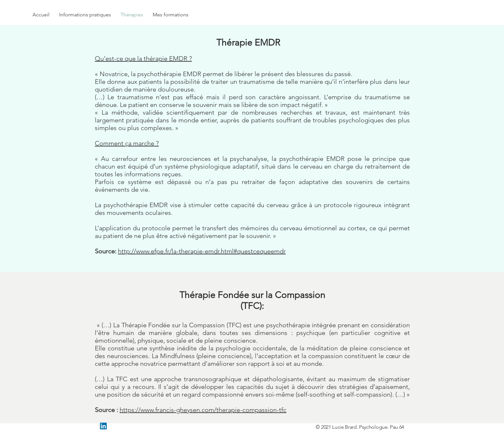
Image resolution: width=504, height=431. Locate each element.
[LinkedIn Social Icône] (103, 426)
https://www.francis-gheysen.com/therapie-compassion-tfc (203, 410)
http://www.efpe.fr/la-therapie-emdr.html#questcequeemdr (202, 251)
